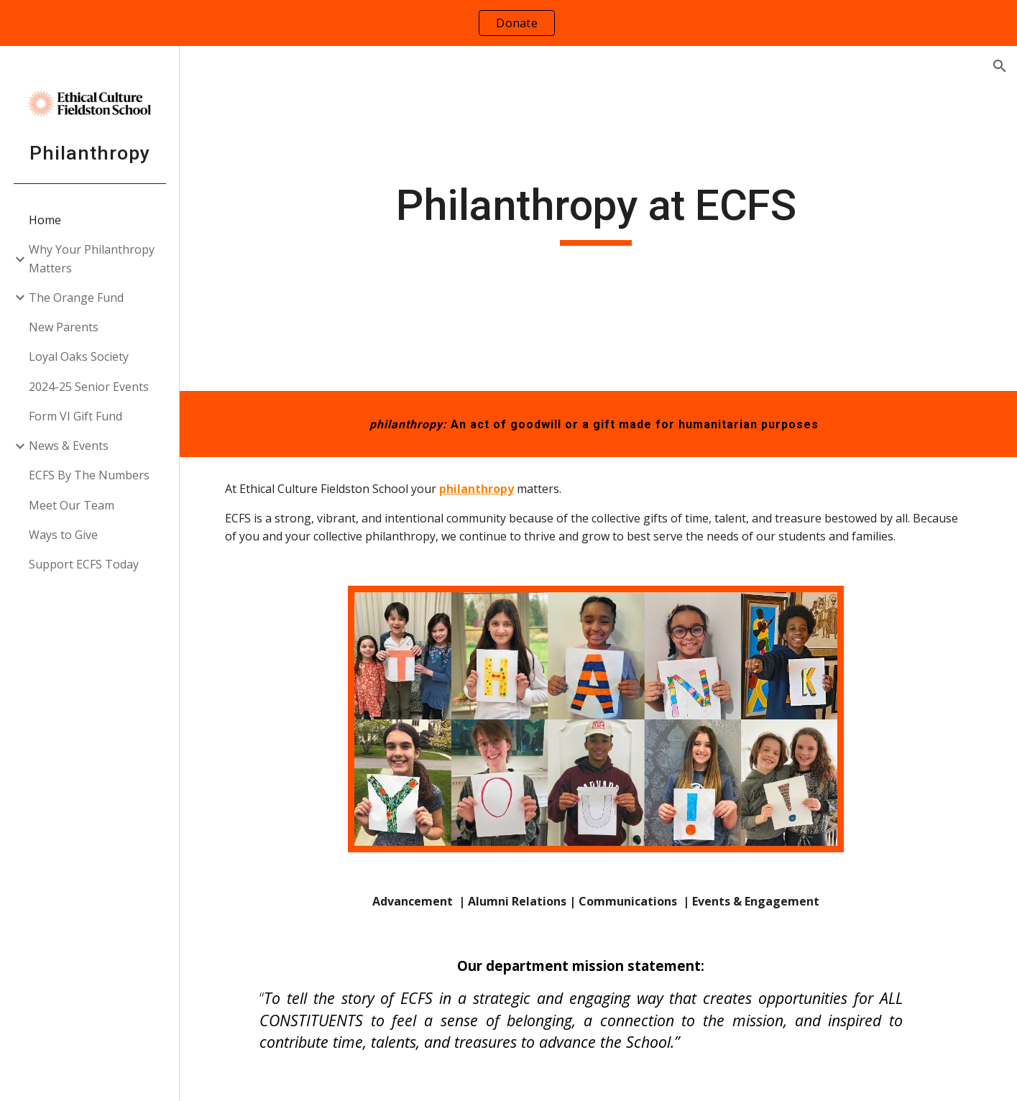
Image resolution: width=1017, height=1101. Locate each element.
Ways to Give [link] (63, 535)
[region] (508, 23)
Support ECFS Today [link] (84, 564)
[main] (598, 218)
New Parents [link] (63, 327)
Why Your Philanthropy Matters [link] (92, 258)
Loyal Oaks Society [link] (79, 356)
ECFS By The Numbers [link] (89, 475)
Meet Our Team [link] (71, 505)
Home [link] (45, 220)
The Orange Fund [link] (76, 297)
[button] (1000, 66)
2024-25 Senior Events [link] (89, 387)
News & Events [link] (69, 445)
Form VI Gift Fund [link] (75, 416)
